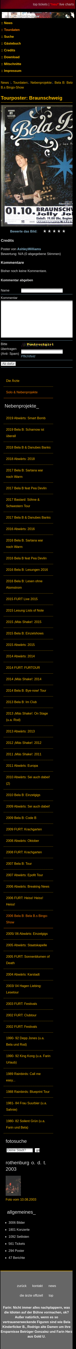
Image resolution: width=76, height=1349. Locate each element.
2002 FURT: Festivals (21, 1026)
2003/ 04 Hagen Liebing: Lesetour (23, 989)
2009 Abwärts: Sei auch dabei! (28, 806)
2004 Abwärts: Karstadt (23, 974)
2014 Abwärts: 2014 (20, 656)
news (52, 1286)
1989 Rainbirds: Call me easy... (23, 1077)
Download (11, 57)
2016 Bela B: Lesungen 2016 (27, 569)
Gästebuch (12, 43)
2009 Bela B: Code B (21, 818)
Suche (8, 36)
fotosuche (16, 1141)
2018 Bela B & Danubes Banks (28, 447)
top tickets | (41, 4)
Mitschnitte (12, 64)
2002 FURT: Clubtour (21, 1015)
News (8, 23)
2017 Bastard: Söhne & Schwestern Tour (23, 503)
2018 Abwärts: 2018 (20, 459)
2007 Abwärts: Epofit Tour (24, 875)
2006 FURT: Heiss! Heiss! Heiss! (24, 901)
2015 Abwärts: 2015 (20, 644)
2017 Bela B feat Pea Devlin (26, 488)
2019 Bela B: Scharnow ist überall (25, 433)
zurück (22, 1286)
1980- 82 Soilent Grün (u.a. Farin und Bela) (25, 1124)
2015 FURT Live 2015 (22, 599)
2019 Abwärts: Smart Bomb (26, 418)
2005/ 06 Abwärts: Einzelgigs (27, 933)
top (51, 1295)
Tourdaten (11, 30)
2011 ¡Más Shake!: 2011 (23, 754)
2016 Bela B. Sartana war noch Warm (24, 544)
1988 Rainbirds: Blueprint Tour (28, 1091)
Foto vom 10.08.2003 (21, 1199)
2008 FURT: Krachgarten (24, 852)
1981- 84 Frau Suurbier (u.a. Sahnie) (26, 1106)
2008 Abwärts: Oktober (22, 840)
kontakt (37, 1286)
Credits (9, 50)
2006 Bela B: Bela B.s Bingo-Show (27, 919)
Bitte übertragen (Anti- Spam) (10, 348)
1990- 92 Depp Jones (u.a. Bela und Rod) (25, 1041)
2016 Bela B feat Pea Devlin (26, 558)
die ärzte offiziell (31, 1295)
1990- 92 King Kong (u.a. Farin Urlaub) (28, 1059)
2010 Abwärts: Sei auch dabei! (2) (28, 780)
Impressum (12, 70)
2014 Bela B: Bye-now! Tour (26, 690)
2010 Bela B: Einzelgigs (23, 795)
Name (5, 290)
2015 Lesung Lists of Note (25, 610)
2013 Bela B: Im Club (21, 702)
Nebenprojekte (40, 82)
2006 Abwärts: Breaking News (27, 886)
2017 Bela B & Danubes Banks (28, 517)
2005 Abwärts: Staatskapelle (26, 945)
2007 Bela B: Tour (19, 863)
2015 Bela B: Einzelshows (25, 633)
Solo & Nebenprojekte (22, 392)
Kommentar (9, 298)
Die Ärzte (12, 380)
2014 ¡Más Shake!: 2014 (23, 679)
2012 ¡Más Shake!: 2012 (23, 742)
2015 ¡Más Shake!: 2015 (23, 622)
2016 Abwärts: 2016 (20, 529)
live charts (66, 4)
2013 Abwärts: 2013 (20, 731)
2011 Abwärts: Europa (22, 765)
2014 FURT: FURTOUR (23, 667)
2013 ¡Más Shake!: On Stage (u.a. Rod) (27, 717)
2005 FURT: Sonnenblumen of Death (28, 960)
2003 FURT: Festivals (21, 1003)
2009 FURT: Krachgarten (24, 829)
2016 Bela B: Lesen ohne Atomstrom (24, 584)
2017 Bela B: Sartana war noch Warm (24, 473)
